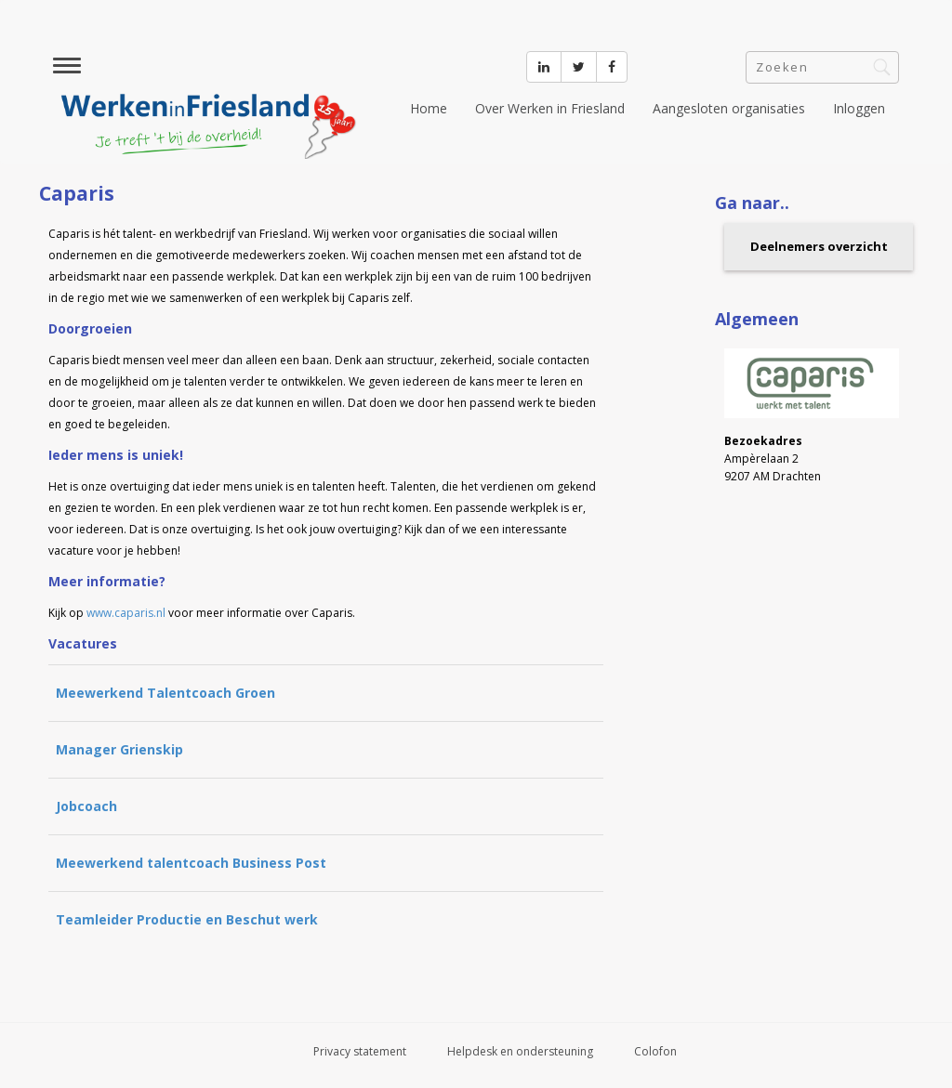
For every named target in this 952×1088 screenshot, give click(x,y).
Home (428, 108)
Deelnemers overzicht (819, 246)
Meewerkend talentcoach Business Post (191, 863)
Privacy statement (359, 1051)
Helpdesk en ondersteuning (520, 1051)
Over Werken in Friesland (550, 108)
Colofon (655, 1051)
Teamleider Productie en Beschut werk (187, 919)
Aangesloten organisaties (729, 108)
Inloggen (859, 108)
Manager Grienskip (119, 749)
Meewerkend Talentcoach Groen (165, 692)
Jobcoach (86, 806)
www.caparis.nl (125, 613)
